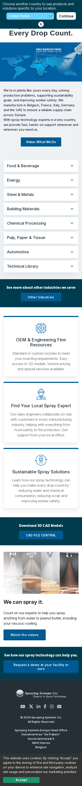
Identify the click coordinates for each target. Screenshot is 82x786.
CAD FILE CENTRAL (41, 535)
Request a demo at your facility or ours (41, 667)
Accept (21, 780)
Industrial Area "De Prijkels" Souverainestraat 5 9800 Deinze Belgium (41, 738)
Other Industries (41, 297)
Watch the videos (24, 635)
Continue (66, 16)
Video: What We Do (41, 142)
